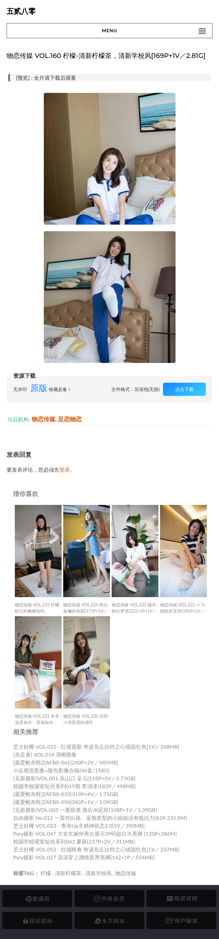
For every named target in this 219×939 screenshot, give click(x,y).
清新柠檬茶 (68, 873)
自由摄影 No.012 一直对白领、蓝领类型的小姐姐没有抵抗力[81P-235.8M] (100, 818)
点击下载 (184, 389)
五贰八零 (21, 11)
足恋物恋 (70, 419)
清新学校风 (98, 873)
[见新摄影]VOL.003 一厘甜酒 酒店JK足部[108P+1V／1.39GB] (85, 810)
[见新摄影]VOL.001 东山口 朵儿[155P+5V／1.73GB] (74, 778)
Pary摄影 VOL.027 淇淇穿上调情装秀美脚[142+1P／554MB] (84, 857)
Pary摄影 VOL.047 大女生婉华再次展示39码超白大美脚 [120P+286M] (95, 833)
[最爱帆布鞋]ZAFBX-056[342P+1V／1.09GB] (65, 802)
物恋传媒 (43, 419)
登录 (64, 469)
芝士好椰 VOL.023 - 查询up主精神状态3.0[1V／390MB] (79, 825)
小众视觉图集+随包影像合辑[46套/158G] (61, 770)
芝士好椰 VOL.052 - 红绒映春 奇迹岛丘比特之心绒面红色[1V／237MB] (96, 849)
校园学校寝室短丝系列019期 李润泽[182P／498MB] (74, 786)
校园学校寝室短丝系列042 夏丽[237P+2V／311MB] (74, 841)
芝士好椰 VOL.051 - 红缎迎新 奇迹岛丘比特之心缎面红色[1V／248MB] (96, 746)
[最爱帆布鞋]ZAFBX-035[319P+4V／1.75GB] (65, 794)
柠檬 (46, 873)
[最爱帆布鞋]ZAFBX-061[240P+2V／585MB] (65, 762)
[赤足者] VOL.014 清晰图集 (45, 754)
